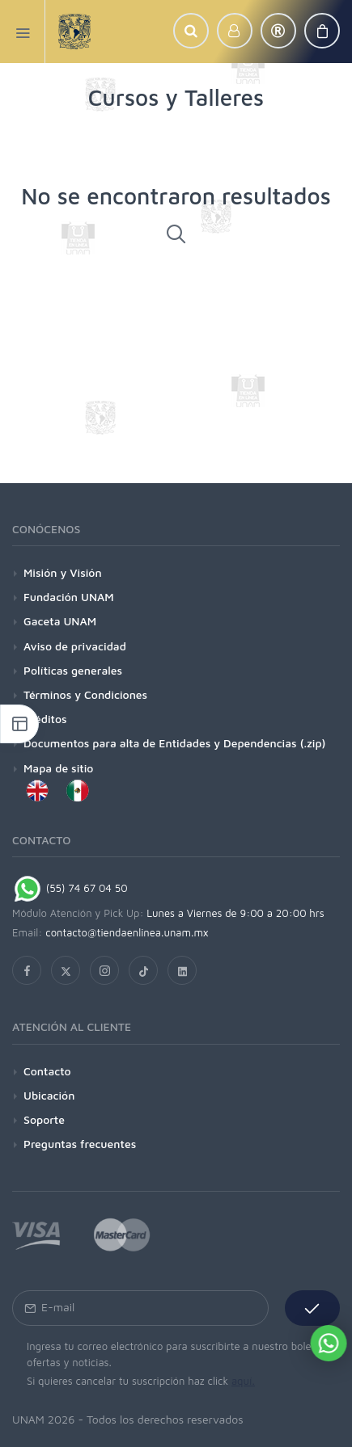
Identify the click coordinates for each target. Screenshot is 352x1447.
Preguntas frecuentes (79, 1143)
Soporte (44, 1119)
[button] (191, 30)
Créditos (45, 719)
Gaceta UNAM (59, 621)
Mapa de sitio (58, 768)
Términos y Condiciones (85, 694)
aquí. (243, 1380)
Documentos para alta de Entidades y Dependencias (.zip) (174, 743)
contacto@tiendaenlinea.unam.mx (127, 932)
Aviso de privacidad (74, 646)
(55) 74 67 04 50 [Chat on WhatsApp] (70, 887)
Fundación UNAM (68, 597)
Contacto (47, 1071)
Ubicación (48, 1095)
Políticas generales (72, 670)
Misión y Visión (62, 572)
